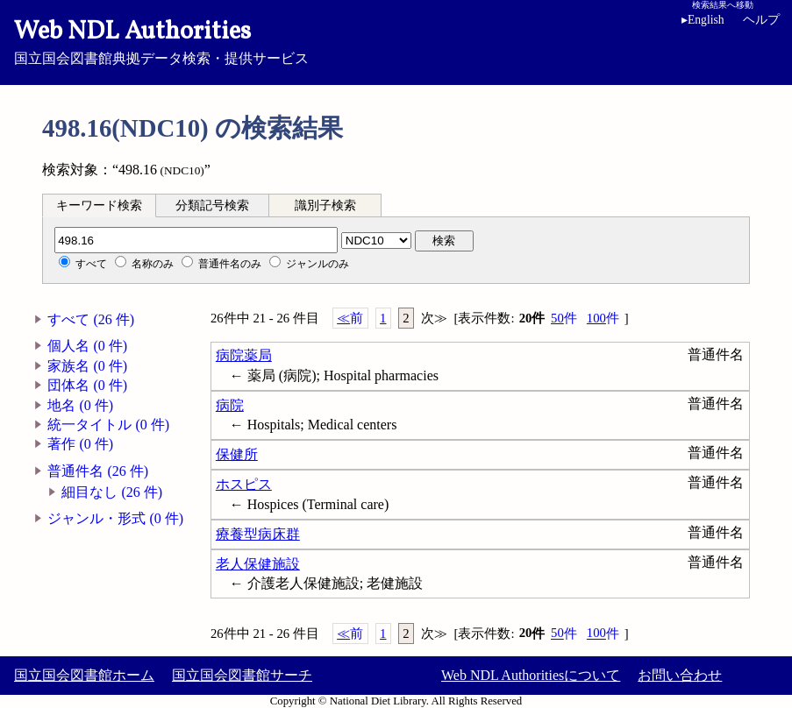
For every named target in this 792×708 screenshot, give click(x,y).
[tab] (99, 205)
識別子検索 (325, 205)
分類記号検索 (212, 205)
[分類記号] (196, 240)
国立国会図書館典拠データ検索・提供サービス (396, 40)
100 (603, 318)
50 (564, 318)
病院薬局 (244, 355)
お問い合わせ (680, 675)
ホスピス (244, 484)
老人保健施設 (258, 563)
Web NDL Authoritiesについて (530, 675)
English (702, 19)
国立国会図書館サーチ (242, 675)
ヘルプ (761, 19)
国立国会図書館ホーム (84, 675)
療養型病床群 (258, 534)
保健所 (237, 454)
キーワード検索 (99, 205)
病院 (230, 405)
